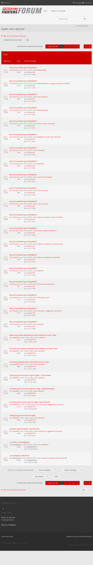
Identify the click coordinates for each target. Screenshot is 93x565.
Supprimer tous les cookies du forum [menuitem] (78, 553)
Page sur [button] (51, 54)
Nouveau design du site (23, 307)
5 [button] (76, 54)
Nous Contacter (69, 534)
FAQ (49, 11)
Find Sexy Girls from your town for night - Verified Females (22, 416)
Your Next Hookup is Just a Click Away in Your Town (23, 389)
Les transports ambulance (21, 486)
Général (18, 294)
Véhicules (18, 163)
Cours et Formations (22, 191)
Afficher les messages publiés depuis (32, 501)
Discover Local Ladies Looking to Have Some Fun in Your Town (22, 373)
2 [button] (64, 54)
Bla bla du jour (20, 119)
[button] (89, 54)
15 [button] (84, 54)
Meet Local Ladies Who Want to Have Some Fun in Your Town (23, 359)
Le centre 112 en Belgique (21, 475)
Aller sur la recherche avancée (16, 44)
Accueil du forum (80, 33)
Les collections (20, 106)
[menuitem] (86, 3)
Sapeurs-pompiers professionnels (20, 263)
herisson (17, 74)
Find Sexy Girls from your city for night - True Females (22, 402)
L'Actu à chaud (20, 204)
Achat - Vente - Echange (23, 133)
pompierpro (18, 477)
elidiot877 (17, 362)
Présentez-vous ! (21, 321)
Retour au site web (63, 11)
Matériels (18, 177)
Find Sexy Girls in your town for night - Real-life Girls (23, 430)
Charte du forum (39, 541)
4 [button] (72, 54)
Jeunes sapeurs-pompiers (24, 248)
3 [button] (68, 54)
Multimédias (19, 76)
